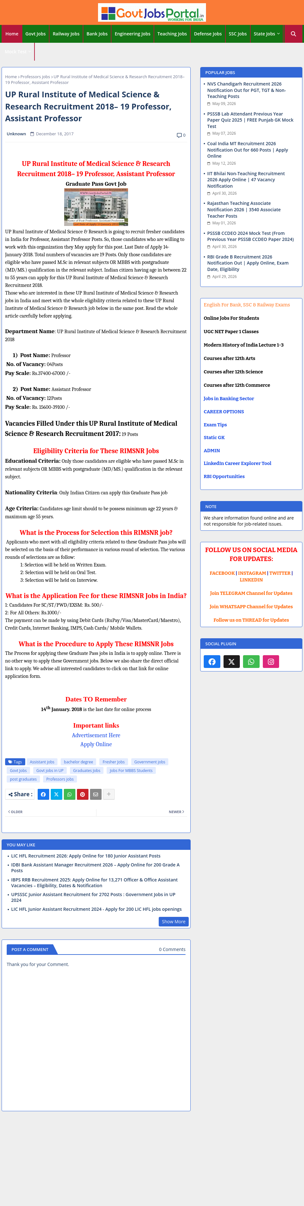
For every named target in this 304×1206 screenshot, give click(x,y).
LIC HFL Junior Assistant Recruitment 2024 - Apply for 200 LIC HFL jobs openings (96, 909)
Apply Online (96, 744)
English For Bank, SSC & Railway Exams (247, 305)
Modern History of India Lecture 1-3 (244, 345)
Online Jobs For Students (231, 318)
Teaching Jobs (172, 34)
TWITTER (279, 573)
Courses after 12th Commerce (237, 385)
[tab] (12, 34)
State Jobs (264, 34)
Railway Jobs (66, 34)
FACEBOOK (222, 573)
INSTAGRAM (252, 573)
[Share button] (109, 794)
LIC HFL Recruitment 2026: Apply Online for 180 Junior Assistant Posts (86, 856)
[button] (293, 34)
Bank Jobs (97, 34)
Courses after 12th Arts (229, 358)
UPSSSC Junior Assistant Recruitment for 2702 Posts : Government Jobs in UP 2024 (93, 897)
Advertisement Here (96, 735)
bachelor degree (78, 762)
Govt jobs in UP (50, 770)
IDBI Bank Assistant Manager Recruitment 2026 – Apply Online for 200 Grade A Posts (95, 867)
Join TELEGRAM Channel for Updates (251, 593)
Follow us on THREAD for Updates (251, 620)
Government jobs (149, 762)
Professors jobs (35, 76)
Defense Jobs (208, 34)
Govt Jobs (36, 34)
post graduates (23, 779)
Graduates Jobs (86, 770)
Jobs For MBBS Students (131, 770)
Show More (174, 921)
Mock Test (16, 52)
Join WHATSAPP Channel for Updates (251, 607)
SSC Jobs (238, 34)
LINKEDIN (251, 580)
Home (12, 34)
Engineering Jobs (132, 34)
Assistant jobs (42, 762)
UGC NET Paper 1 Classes (231, 331)
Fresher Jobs (114, 762)
